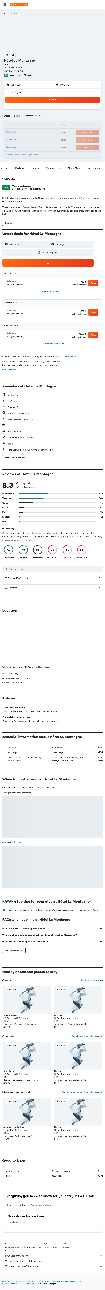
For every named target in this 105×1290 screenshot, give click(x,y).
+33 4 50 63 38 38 (13, 71)
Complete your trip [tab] (16, 1156)
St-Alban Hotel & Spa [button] (13, 1079)
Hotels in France (42, 1233)
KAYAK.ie (5, 1233)
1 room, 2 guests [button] (15, 92)
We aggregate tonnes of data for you (54, 1213)
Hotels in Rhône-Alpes (11, 1235)
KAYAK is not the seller (54, 1207)
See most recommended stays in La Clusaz (82, 1044)
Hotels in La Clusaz (17, 1174)
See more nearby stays (92, 932)
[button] (5, 4)
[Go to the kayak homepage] (19, 4)
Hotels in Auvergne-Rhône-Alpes (66, 1233)
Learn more (70, 356)
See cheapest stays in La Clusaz (87, 988)
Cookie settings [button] (9, 369)
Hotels (15, 1233)
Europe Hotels (27, 1233)
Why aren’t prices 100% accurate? (54, 1218)
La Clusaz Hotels (30, 1235)
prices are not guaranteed (60, 1199)
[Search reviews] (55, 569)
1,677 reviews (27, 75)
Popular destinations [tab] (40, 1156)
